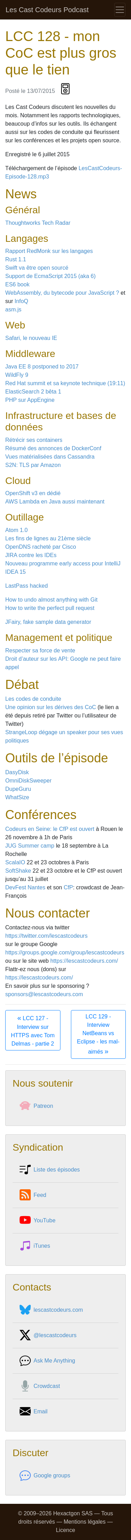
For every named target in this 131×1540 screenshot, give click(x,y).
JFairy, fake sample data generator (48, 622)
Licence (65, 1530)
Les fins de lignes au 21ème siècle (48, 538)
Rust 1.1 (15, 259)
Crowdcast (40, 1386)
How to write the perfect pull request (49, 608)
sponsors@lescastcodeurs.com (44, 994)
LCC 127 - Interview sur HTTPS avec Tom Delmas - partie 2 (32, 1030)
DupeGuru (18, 789)
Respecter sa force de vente (40, 650)
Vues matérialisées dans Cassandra (50, 457)
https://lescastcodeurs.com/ (84, 961)
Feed (33, 1195)
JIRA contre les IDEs (31, 555)
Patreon (36, 1106)
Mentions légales (84, 1522)
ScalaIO (15, 862)
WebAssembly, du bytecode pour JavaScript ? (62, 293)
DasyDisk (17, 772)
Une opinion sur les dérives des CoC (50, 707)
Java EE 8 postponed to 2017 (42, 367)
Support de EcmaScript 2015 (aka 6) (50, 276)
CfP (68, 887)
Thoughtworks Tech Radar (37, 223)
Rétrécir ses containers (34, 440)
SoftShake (18, 871)
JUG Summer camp (29, 846)
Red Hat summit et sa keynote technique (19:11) (65, 383)
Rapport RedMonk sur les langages (49, 251)
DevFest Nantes (25, 887)
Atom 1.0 (16, 530)
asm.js (13, 309)
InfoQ (21, 301)
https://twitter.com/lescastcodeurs (46, 936)
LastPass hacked (26, 586)
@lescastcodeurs (48, 1335)
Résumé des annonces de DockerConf (53, 448)
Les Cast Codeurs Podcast (47, 10)
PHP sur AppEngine (29, 400)
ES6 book (17, 284)
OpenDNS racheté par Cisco (40, 547)
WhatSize (17, 797)
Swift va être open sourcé (36, 268)
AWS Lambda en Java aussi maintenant (54, 502)
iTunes (35, 1246)
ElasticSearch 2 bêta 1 (33, 392)
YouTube (38, 1220)
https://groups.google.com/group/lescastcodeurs (64, 952)
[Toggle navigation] (119, 10)
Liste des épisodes (50, 1169)
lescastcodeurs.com (51, 1310)
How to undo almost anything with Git (51, 600)
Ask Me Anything (47, 1360)
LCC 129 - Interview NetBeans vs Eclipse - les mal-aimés (98, 1034)
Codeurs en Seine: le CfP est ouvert (49, 829)
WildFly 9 (16, 375)
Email (34, 1411)
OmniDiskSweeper (28, 781)
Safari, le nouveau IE (31, 338)
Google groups (45, 1475)
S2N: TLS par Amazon (33, 465)
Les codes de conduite (33, 699)
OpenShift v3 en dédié (32, 493)
